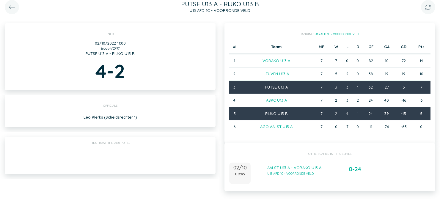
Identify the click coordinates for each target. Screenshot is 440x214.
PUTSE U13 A (276, 87)
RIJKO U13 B (276, 113)
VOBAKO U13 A (276, 60)
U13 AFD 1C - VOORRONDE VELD (337, 34)
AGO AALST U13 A (276, 126)
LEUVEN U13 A (276, 73)
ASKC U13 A (276, 100)
